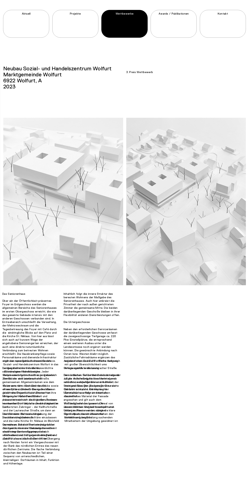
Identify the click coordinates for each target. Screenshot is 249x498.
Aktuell (26, 16)
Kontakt (223, 16)
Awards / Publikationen (174, 16)
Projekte (75, 16)
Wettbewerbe (124, 16)
